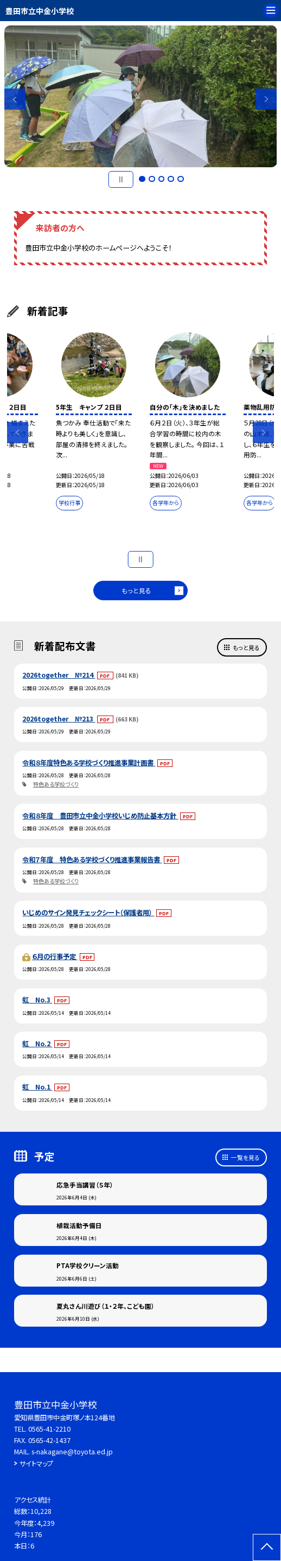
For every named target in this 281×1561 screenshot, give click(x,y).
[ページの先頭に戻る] (266, 1547)
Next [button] (266, 99)
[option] (140, 96)
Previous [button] (14, 99)
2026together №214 (58, 675)
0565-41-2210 (49, 1429)
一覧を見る (245, 1157)
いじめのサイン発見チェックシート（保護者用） (88, 912)
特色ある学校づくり (56, 784)
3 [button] (161, 179)
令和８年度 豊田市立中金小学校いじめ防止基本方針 (100, 816)
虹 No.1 (37, 1087)
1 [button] (142, 179)
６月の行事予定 (55, 956)
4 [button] (171, 179)
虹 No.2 (37, 1043)
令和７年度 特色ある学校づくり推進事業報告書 (92, 859)
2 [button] (152, 179)
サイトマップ (36, 1463)
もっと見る (136, 590)
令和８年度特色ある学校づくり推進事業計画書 (88, 763)
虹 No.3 (37, 1000)
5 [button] (180, 179)
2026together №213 (58, 719)
